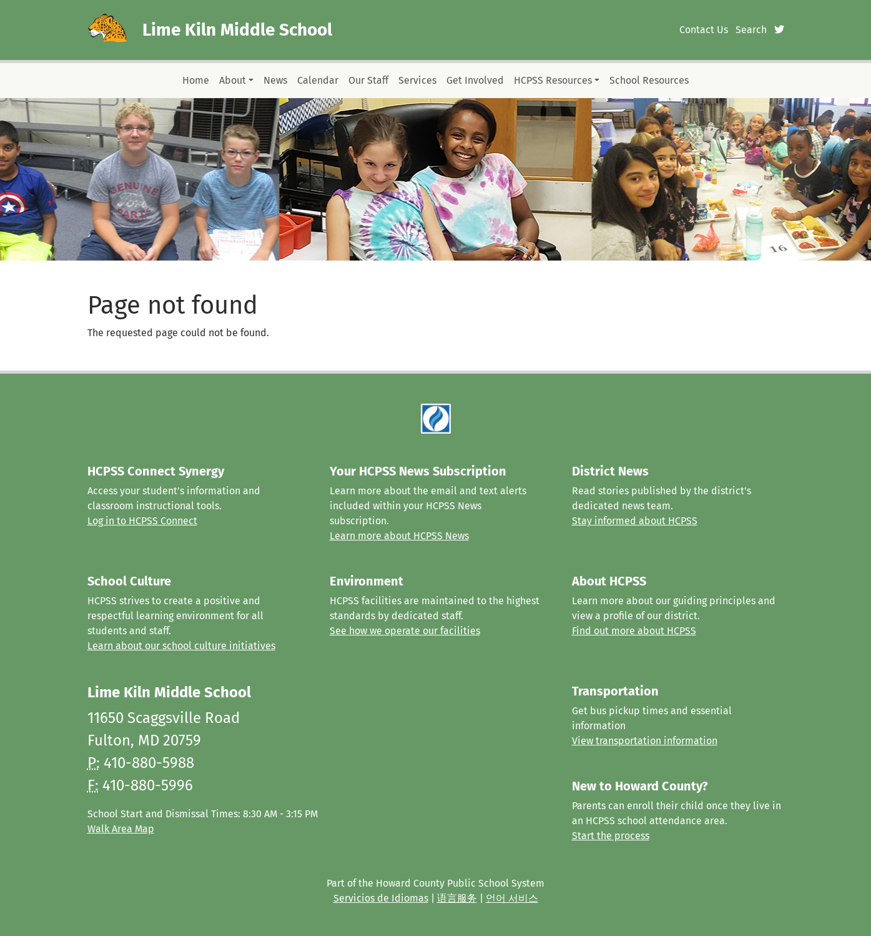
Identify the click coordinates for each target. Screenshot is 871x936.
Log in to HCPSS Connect (142, 521)
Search (751, 30)
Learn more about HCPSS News (399, 536)
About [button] (232, 80)
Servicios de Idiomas (380, 898)
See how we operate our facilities (405, 631)
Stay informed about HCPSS (634, 521)
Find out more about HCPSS (634, 631)
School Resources (649, 80)
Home (195, 80)
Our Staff (368, 80)
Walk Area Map (120, 829)
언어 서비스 (512, 898)
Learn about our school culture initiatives (181, 646)
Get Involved (475, 80)
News (275, 80)
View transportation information (644, 741)
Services (417, 80)
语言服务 (457, 898)
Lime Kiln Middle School (237, 29)
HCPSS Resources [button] (553, 80)
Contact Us (703, 30)
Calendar (317, 80)
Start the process (610, 836)
